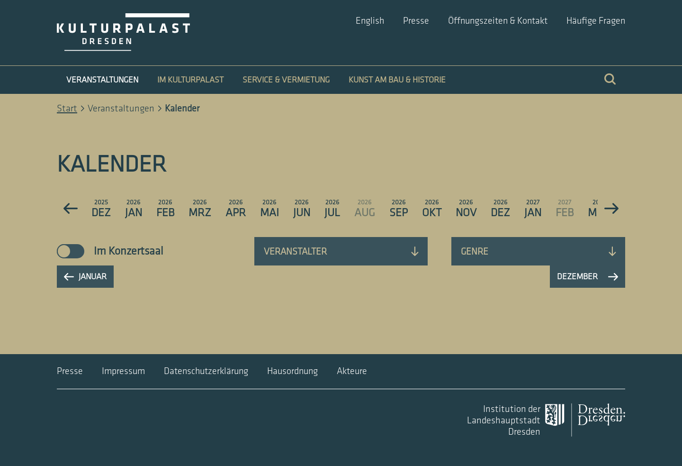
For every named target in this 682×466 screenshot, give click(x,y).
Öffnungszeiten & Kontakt (497, 21)
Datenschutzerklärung (206, 371)
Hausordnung (292, 371)
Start (67, 108)
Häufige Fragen (595, 21)
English (370, 21)
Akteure (352, 371)
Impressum (123, 371)
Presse (416, 21)
